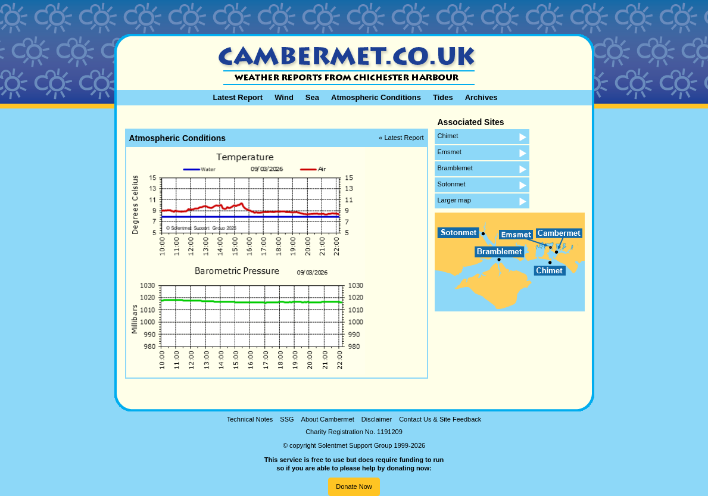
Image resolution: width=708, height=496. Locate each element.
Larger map (454, 200)
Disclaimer (376, 419)
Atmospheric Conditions (376, 97)
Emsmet (449, 151)
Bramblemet (455, 167)
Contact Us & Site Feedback (440, 419)
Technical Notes (250, 419)
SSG (287, 419)
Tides (443, 97)
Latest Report (238, 97)
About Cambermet (327, 419)
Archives (481, 97)
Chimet (448, 135)
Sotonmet (452, 184)
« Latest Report (401, 137)
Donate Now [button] (354, 486)
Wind (284, 97)
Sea (312, 97)
